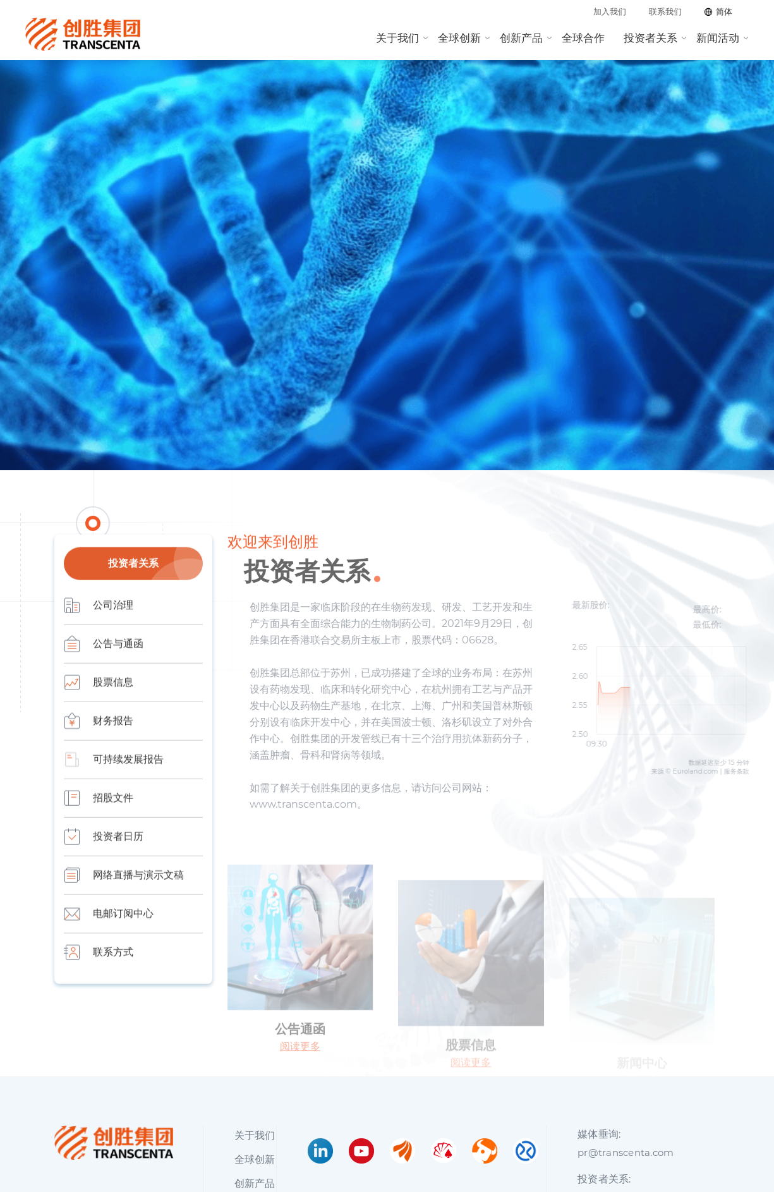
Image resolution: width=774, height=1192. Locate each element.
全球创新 (459, 38)
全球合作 (583, 38)
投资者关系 (650, 38)
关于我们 (397, 38)
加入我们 (609, 12)
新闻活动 (717, 38)
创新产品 (521, 38)
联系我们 (665, 12)
